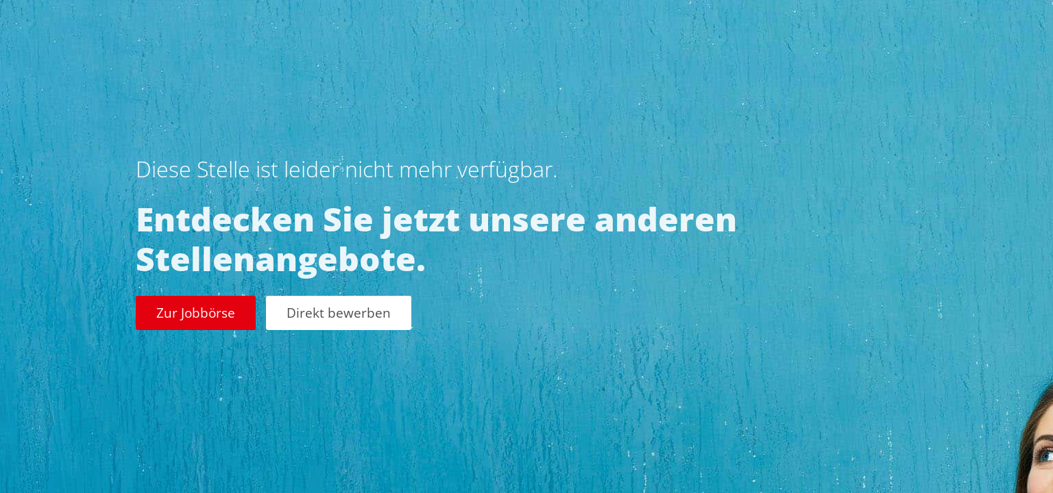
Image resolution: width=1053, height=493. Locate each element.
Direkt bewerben (339, 312)
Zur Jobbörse (195, 312)
